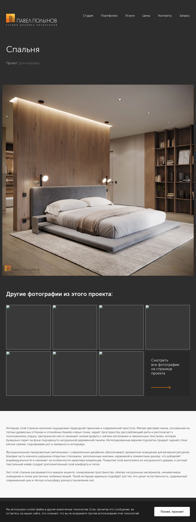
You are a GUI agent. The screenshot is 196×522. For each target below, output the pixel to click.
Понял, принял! (172, 511)
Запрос (185, 15)
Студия (88, 15)
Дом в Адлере (29, 63)
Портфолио (109, 15)
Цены (146, 15)
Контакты (165, 15)
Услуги (130, 15)
